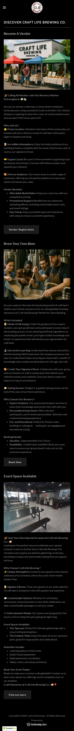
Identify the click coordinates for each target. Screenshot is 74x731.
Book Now (15, 462)
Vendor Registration (21, 229)
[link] (37, 7)
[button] (6, 7)
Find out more (17, 694)
